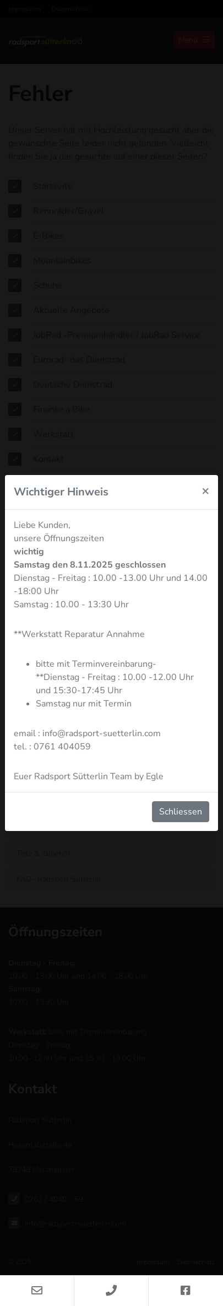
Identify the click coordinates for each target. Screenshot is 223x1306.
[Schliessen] (205, 490)
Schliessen (180, 812)
